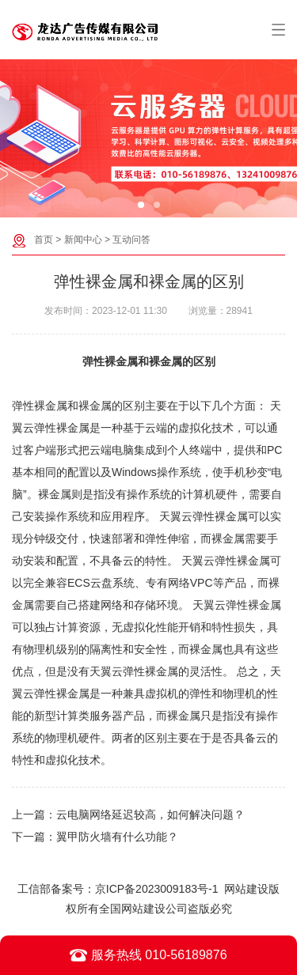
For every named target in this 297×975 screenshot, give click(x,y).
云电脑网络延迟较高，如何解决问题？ (150, 814)
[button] (141, 205)
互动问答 (131, 239)
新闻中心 (83, 239)
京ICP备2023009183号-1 (157, 888)
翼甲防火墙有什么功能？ (117, 836)
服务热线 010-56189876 (148, 955)
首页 (43, 239)
